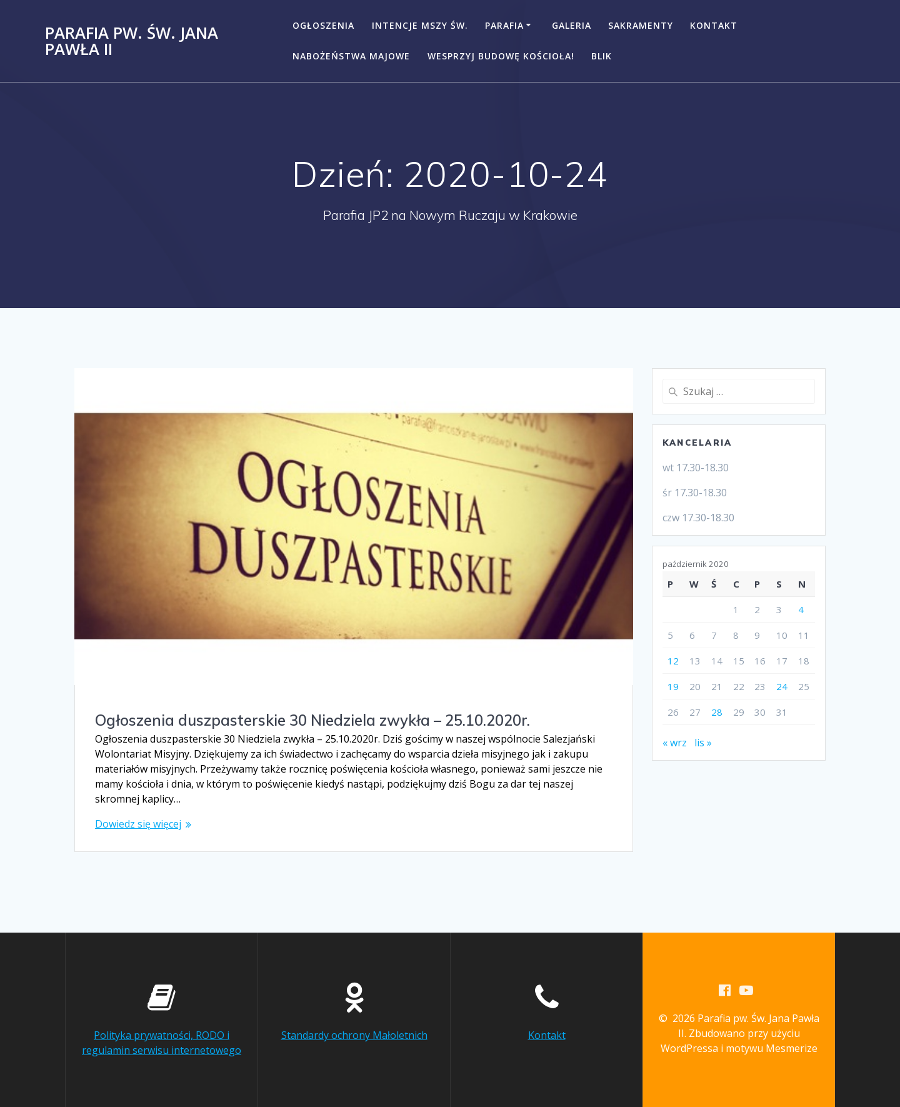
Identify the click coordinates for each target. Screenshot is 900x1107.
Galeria (571, 25)
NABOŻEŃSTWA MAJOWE (351, 56)
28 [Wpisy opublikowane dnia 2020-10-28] (716, 712)
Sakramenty (640, 25)
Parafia (504, 25)
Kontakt (714, 25)
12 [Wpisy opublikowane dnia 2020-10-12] (673, 660)
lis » (703, 742)
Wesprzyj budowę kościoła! (501, 56)
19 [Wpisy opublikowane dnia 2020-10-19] (673, 686)
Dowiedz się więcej (138, 824)
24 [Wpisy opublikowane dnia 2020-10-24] (782, 686)
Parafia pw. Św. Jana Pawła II (131, 41)
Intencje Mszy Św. (420, 25)
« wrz (674, 742)
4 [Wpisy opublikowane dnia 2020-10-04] (801, 609)
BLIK (601, 56)
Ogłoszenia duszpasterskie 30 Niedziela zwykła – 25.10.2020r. (312, 720)
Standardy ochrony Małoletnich (354, 1035)
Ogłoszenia (323, 25)
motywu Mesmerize (772, 1048)
